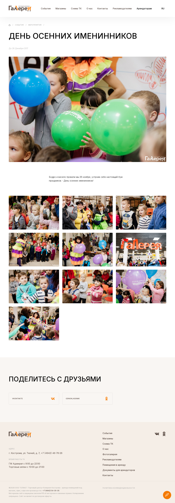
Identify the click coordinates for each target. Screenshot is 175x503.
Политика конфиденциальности (119, 488)
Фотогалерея (110, 454)
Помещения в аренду (114, 464)
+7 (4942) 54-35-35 (51, 491)
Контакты (102, 8)
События (46, 8)
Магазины (61, 8)
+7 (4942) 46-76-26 (51, 453)
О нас (90, 8)
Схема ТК (76, 8)
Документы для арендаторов (119, 470)
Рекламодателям (122, 8)
